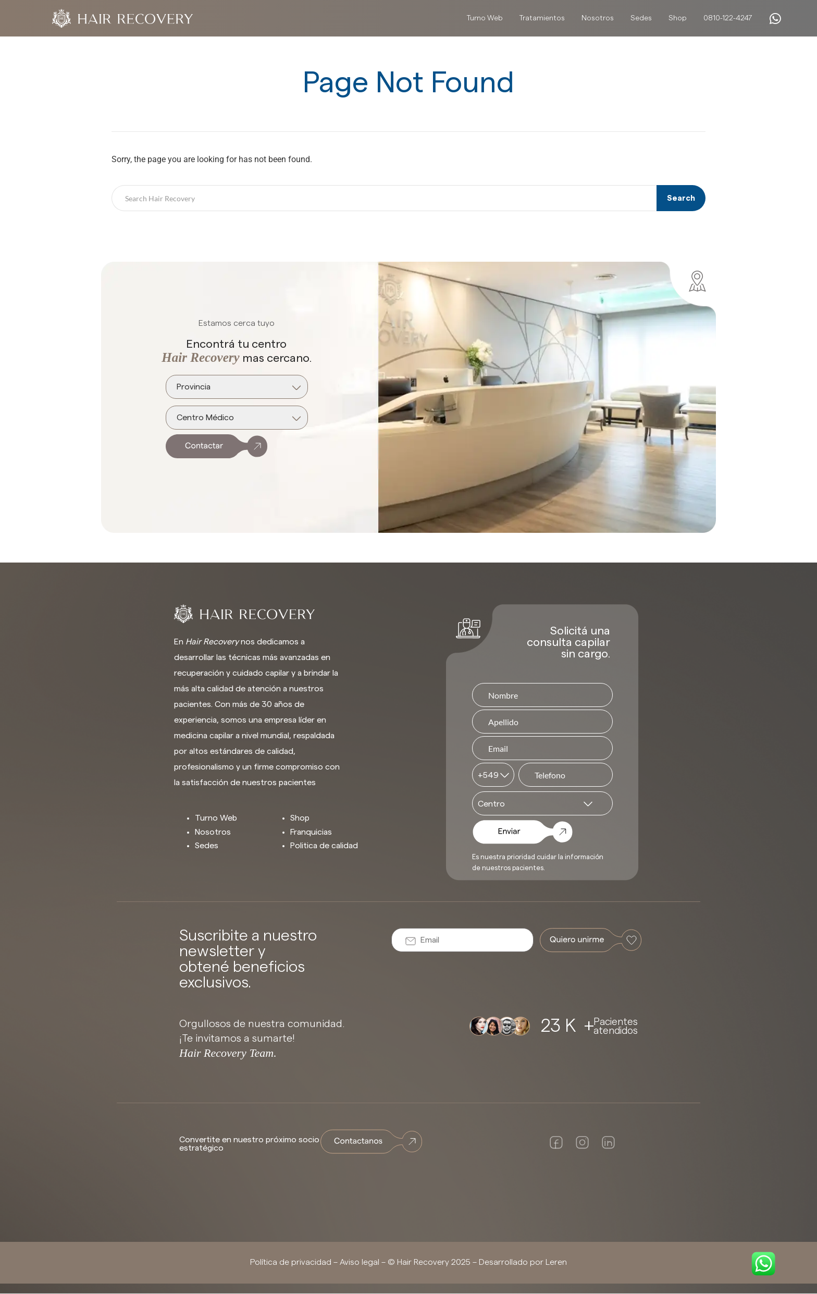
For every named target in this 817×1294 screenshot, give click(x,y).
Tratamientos (542, 18)
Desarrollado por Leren (523, 1262)
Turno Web (485, 18)
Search (681, 198)
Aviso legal (359, 1262)
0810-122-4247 (727, 18)
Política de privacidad (290, 1262)
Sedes (641, 18)
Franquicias (311, 832)
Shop (678, 18)
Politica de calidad (324, 845)
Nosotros (597, 18)
